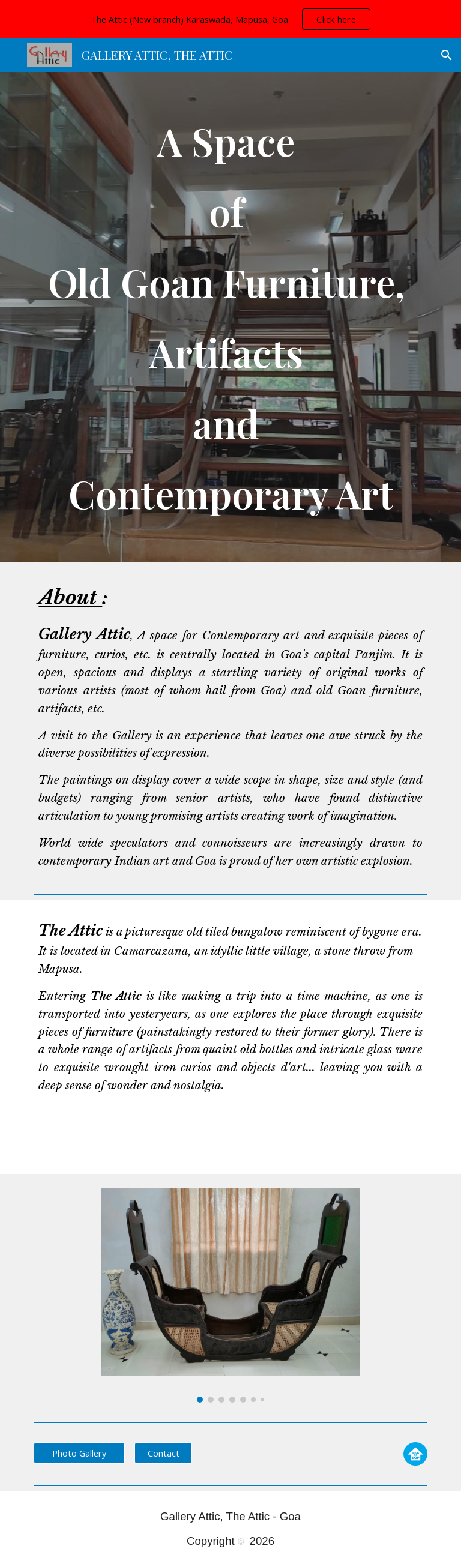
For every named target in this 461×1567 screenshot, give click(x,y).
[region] (230, 19)
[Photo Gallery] (79, 1452)
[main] (230, 317)
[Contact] (163, 1452)
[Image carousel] (230, 1295)
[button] (446, 55)
